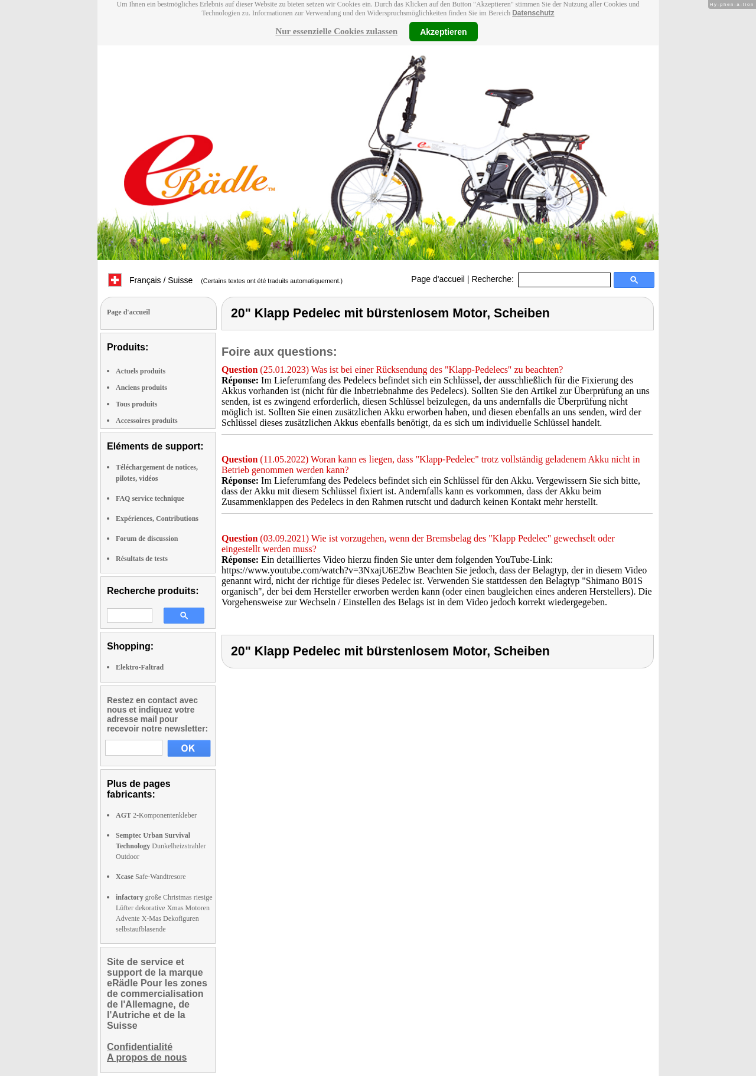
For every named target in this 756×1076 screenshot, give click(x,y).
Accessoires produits (147, 420)
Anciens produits (141, 387)
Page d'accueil (438, 279)
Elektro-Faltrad (140, 667)
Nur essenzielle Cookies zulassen (336, 31)
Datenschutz (533, 13)
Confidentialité (139, 1047)
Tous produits (136, 404)
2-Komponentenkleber (156, 815)
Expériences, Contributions (157, 518)
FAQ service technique (150, 498)
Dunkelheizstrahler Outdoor (161, 846)
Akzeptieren (443, 31)
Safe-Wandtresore (151, 876)
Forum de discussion (147, 538)
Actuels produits (140, 371)
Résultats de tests (142, 559)
